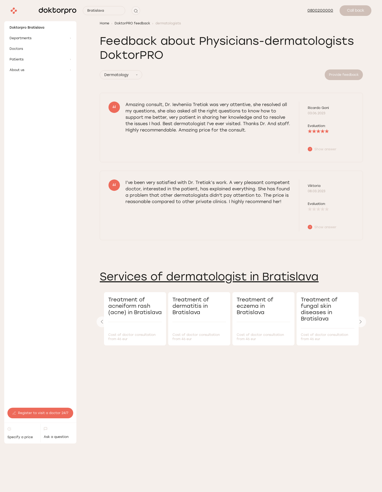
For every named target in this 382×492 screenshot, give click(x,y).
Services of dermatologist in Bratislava (209, 276)
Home (104, 23)
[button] (136, 10)
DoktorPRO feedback (132, 23)
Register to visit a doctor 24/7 (40, 380)
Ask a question (56, 400)
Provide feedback (344, 75)
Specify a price (20, 400)
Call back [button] (355, 10)
